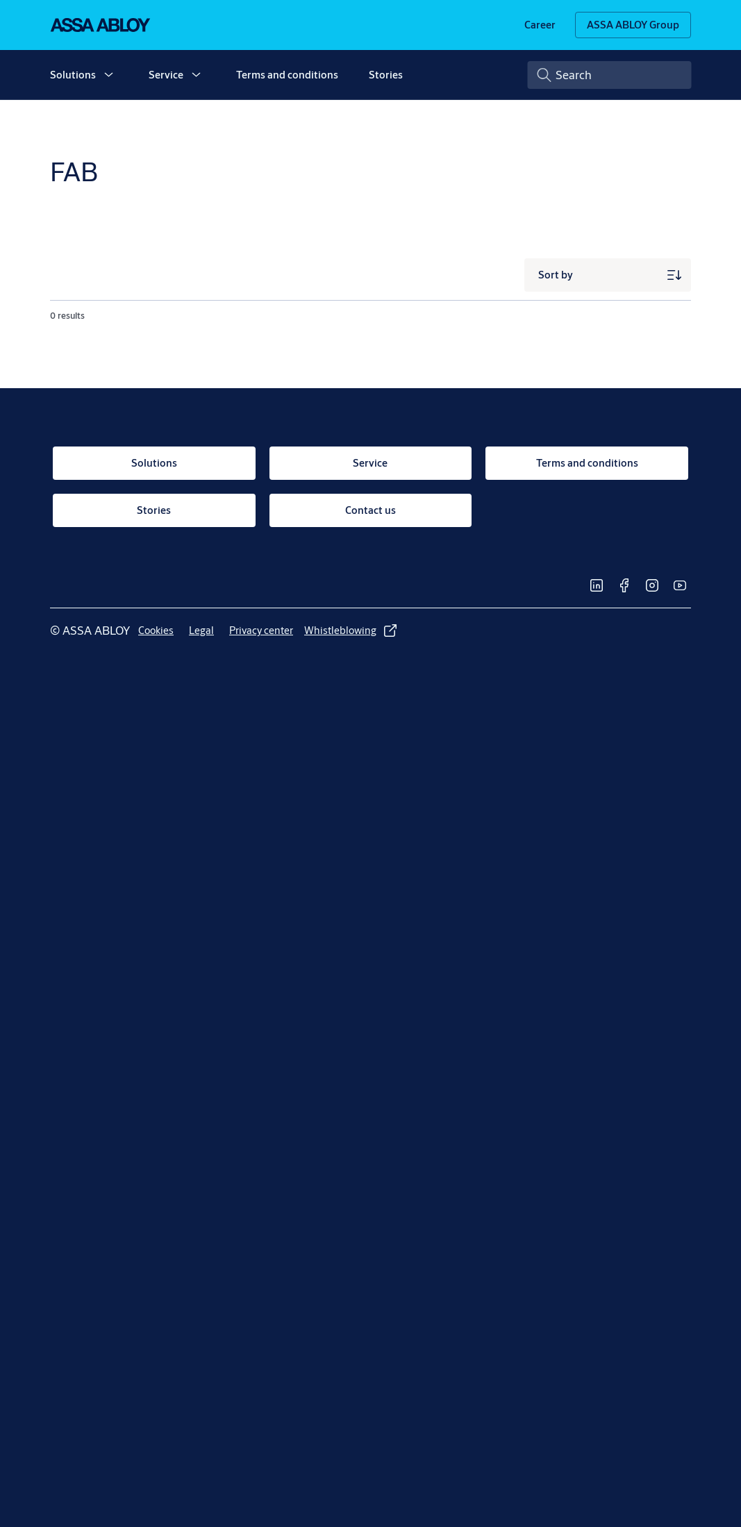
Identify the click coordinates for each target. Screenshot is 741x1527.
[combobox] (610, 75)
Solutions (73, 74)
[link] (540, 25)
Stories (386, 74)
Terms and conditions (287, 74)
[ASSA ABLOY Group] (633, 25)
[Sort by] (607, 275)
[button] (108, 75)
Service (166, 74)
